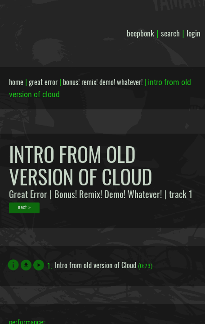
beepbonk (140, 33)
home (16, 81)
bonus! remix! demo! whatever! (103, 81)
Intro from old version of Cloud (95, 265)
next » (24, 207)
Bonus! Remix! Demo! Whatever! (108, 194)
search (170, 33)
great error (43, 81)
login (194, 33)
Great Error (28, 194)
